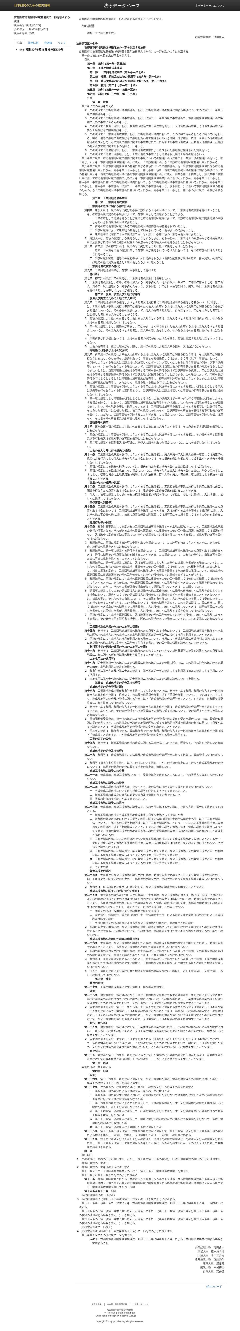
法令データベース (122, 5)
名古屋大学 (97, 1304)
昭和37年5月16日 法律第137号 (44, 49)
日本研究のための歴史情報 (32, 5)
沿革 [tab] (19, 43)
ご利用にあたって (140, 1304)
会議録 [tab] (48, 43)
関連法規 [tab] (33, 43)
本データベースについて (210, 5)
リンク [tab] (62, 43)
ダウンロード (214, 1286)
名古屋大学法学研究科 (117, 1304)
